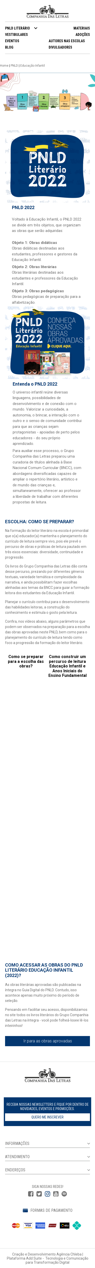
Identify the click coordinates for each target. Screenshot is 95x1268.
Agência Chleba (69, 1254)
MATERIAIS (81, 28)
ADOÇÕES (82, 35)
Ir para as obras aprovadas (47, 1041)
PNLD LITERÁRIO (17, 28)
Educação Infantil (32, 65)
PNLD (14, 65)
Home (4, 65)
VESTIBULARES (16, 35)
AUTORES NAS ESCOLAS (67, 41)
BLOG (9, 47)
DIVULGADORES (60, 47)
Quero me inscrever (47, 1117)
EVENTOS (12, 41)
